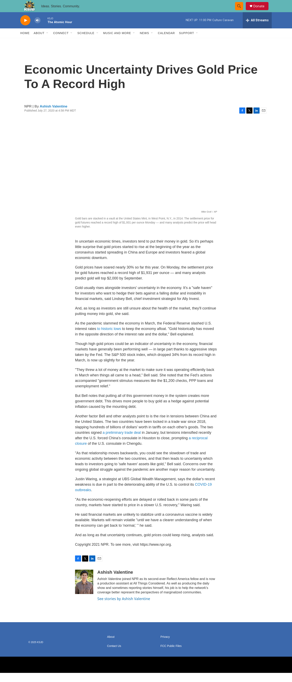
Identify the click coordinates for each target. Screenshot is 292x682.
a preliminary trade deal (122, 442)
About (39, 42)
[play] (25, 29)
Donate (261, 11)
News (144, 42)
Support (186, 42)
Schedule (85, 42)
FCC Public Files (170, 655)
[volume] (37, 29)
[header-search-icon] (241, 11)
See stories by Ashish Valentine (123, 607)
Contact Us (114, 655)
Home (25, 42)
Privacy (165, 646)
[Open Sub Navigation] (47, 42)
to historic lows (109, 338)
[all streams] (257, 29)
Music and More (117, 42)
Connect (61, 42)
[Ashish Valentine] (84, 591)
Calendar (166, 42)
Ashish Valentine (53, 115)
